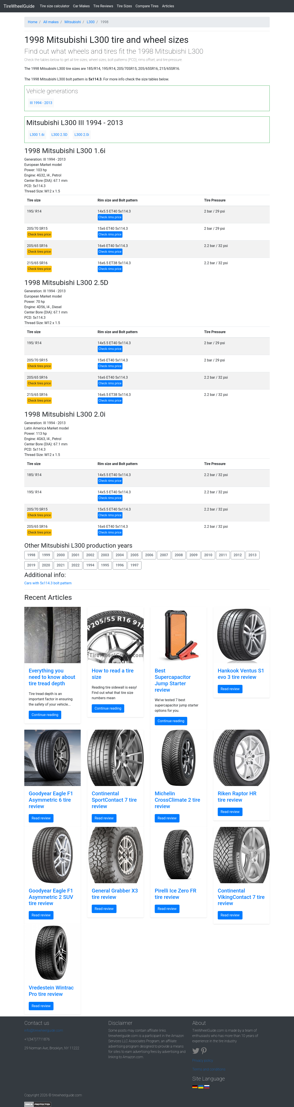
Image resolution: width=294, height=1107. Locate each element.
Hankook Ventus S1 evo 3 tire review (241, 674)
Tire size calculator (55, 5)
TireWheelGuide (19, 6)
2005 (134, 555)
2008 (179, 555)
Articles (168, 6)
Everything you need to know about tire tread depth (52, 677)
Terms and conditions (208, 1069)
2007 (164, 555)
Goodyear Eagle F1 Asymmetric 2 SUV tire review (51, 897)
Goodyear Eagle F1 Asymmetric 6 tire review (51, 799)
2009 (193, 555)
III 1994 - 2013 (41, 103)
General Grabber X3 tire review (115, 894)
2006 (149, 555)
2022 (75, 565)
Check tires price (39, 234)
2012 (238, 555)
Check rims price (110, 217)
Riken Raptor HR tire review (237, 796)
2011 (223, 555)
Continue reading (45, 715)
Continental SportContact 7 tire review (114, 799)
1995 (105, 565)
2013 (252, 555)
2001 (75, 555)
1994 (90, 565)
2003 (105, 555)
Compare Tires (147, 6)
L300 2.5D (59, 135)
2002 (90, 555)
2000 (61, 555)
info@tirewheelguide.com (43, 1030)
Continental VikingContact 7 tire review (241, 897)
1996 (120, 565)
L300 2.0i (81, 135)
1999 (46, 555)
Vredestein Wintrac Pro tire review (51, 991)
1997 (134, 565)
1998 (31, 555)
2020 (46, 565)
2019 (31, 565)
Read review (230, 689)
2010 (208, 555)
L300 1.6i (37, 135)
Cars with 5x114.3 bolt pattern (48, 583)
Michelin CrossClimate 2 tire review (177, 799)
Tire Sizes (124, 6)
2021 (61, 565)
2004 (120, 555)
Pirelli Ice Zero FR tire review (175, 894)
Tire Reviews (103, 6)
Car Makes (81, 6)
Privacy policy (202, 1060)
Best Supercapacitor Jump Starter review (173, 680)
